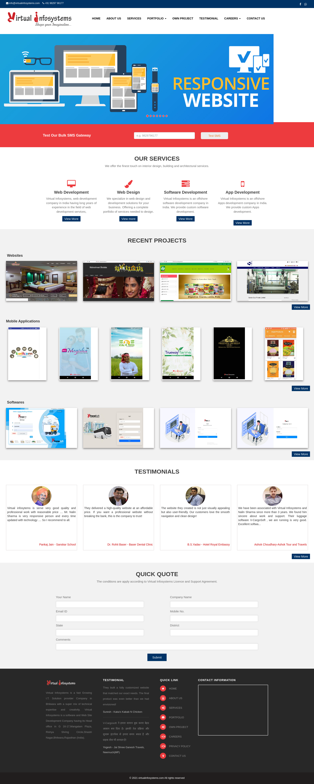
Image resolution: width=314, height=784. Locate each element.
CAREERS (171, 737)
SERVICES (171, 708)
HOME (168, 688)
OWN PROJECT (174, 727)
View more (128, 218)
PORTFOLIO (172, 717)
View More (71, 218)
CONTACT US (173, 756)
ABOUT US (171, 698)
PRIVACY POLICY (175, 746)
